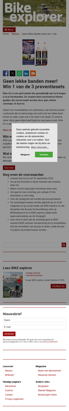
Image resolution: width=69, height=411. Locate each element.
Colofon (9, 390)
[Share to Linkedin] (26, 73)
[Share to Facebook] (6, 73)
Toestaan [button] (43, 154)
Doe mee (9, 167)
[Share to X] (12, 73)
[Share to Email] (33, 73)
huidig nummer (33, 273)
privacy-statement (50, 342)
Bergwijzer (43, 386)
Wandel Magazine (47, 390)
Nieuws (15, 34)
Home (6, 34)
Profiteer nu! (58, 286)
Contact (9, 394)
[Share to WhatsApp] (19, 73)
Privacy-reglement (14, 399)
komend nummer (35, 275)
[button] (9, 29)
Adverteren (10, 386)
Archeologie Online (47, 394)
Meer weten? (9, 130)
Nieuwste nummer (47, 375)
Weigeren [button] (25, 154)
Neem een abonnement (49, 370)
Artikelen (9, 375)
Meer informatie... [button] (40, 147)
